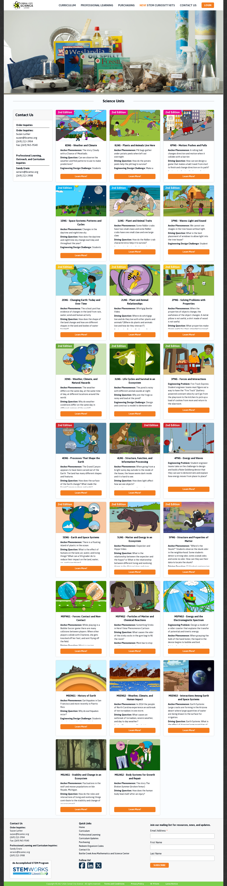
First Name (156, 842)
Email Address (159, 831)
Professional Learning (89, 834)
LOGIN (207, 5)
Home (82, 827)
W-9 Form (154, 884)
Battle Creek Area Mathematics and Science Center (104, 853)
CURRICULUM (67, 5)
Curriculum (84, 831)
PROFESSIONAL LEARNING (97, 5)
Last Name (156, 853)
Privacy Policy (137, 884)
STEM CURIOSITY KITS (157, 5)
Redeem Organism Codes (91, 846)
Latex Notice (172, 884)
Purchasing (84, 842)
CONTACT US (188, 5)
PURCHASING (126, 5)
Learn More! (81, 176)
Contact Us (84, 849)
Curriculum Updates (88, 838)
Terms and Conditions (114, 884)
